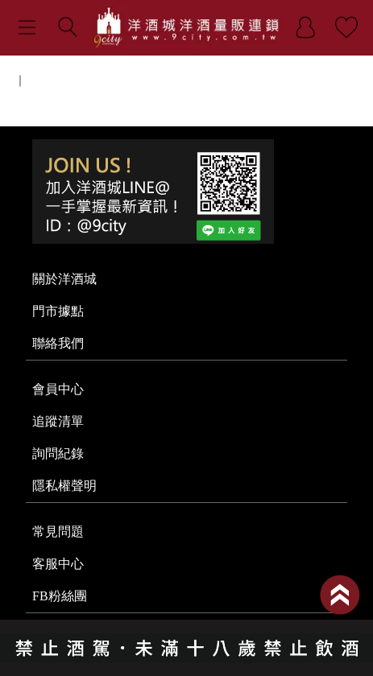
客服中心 (58, 564)
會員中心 (58, 389)
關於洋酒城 (64, 279)
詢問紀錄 (58, 453)
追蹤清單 (58, 421)
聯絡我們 (58, 343)
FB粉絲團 (59, 596)
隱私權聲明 (64, 486)
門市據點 (58, 311)
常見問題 (58, 531)
